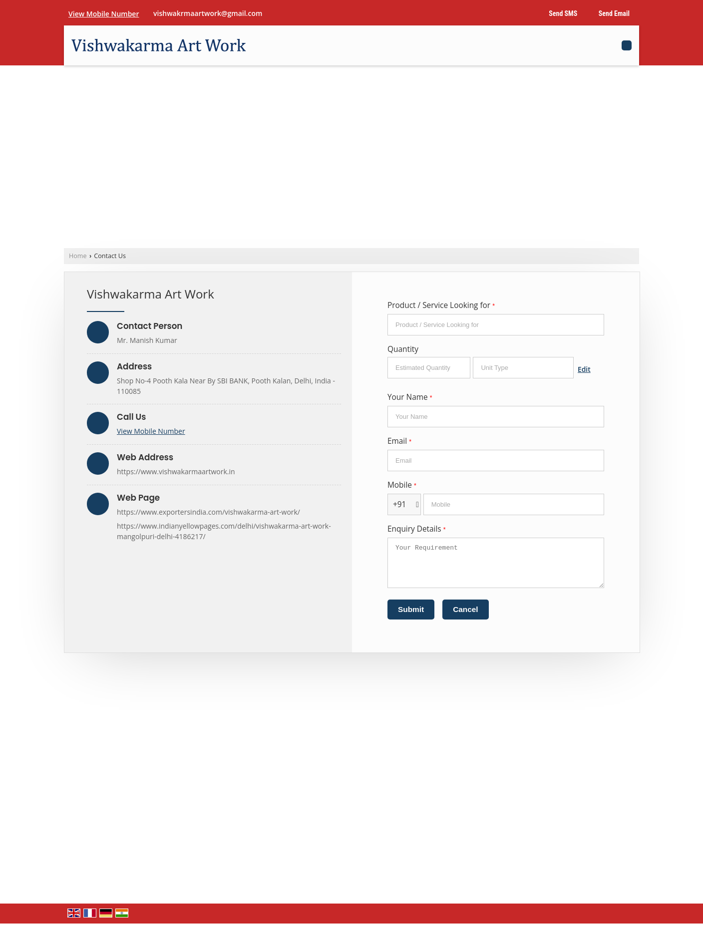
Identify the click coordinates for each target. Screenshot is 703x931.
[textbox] (523, 367)
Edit (584, 369)
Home (78, 256)
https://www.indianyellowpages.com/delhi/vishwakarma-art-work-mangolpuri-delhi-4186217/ (224, 531)
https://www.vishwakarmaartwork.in (176, 471)
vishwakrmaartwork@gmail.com (207, 13)
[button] (103, 13)
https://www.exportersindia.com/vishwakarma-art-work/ (208, 512)
